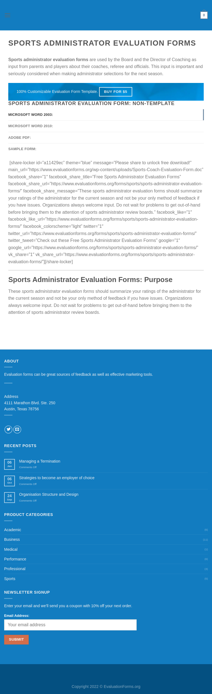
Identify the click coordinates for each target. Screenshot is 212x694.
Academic (12, 530)
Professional (14, 569)
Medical (10, 549)
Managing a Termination (39, 461)
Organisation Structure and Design (48, 494)
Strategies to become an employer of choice (56, 478)
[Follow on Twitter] (8, 430)
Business (12, 539)
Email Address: (16, 616)
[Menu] (7, 15)
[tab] (106, 114)
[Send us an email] (17, 430)
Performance (15, 559)
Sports (9, 578)
